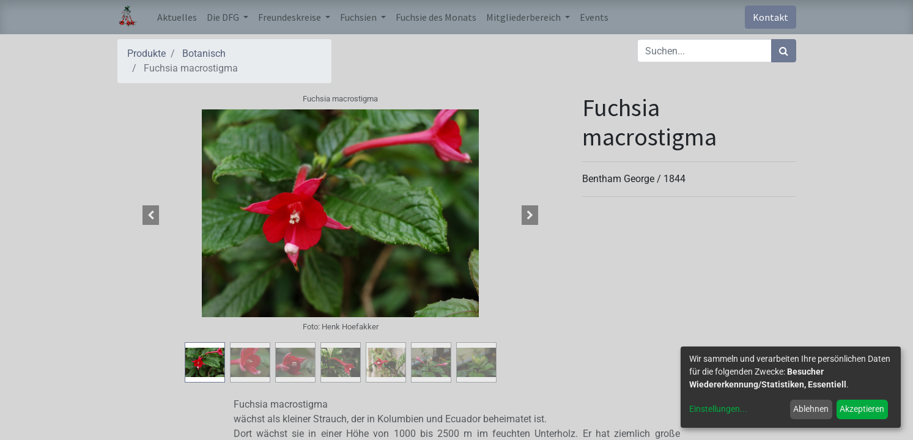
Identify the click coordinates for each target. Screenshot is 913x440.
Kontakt (770, 17)
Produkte (146, 53)
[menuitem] (177, 17)
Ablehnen (811, 409)
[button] (151, 215)
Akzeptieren (862, 409)
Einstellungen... (718, 409)
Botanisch (204, 53)
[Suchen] (783, 50)
